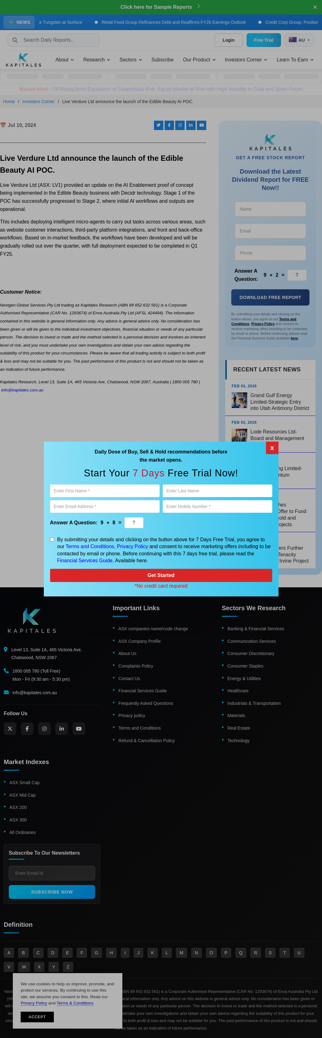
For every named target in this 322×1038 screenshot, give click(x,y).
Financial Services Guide (85, 560)
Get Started (160, 575)
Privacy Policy (132, 546)
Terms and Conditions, (90, 546)
